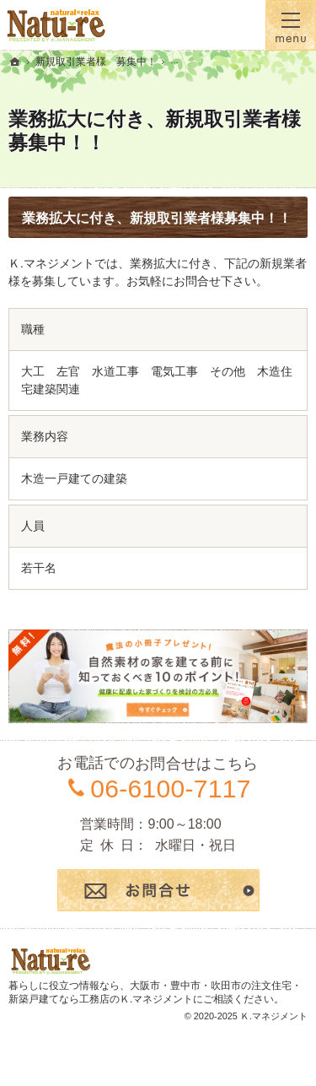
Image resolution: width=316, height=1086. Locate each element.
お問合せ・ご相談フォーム (158, 890)
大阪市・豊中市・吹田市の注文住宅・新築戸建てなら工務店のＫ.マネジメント (155, 992)
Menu (290, 25)
